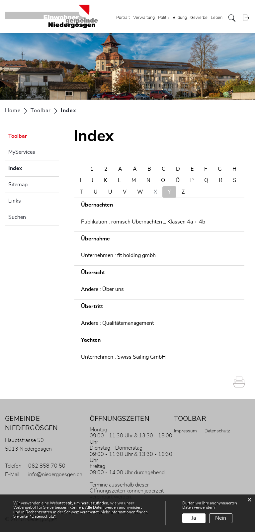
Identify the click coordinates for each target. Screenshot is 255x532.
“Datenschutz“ (42, 516)
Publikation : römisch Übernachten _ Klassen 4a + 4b (143, 221)
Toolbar (17, 136)
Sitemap (18, 184)
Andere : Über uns (102, 289)
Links (14, 201)
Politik (163, 18)
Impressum (185, 431)
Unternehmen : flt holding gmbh (118, 255)
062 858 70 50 (46, 466)
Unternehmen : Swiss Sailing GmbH (123, 357)
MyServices (21, 152)
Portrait (123, 18)
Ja (194, 518)
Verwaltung (144, 18)
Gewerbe (199, 18)
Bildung (180, 18)
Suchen (17, 217)
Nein (220, 518)
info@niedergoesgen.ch (55, 474)
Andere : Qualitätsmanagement (117, 323)
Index (31, 167)
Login (246, 18)
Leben (216, 18)
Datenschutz (217, 431)
